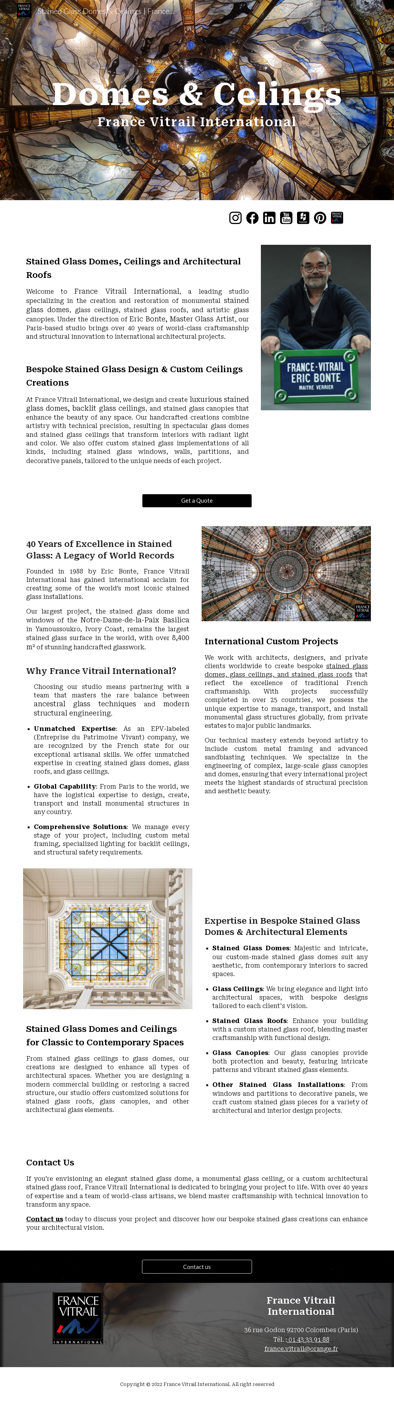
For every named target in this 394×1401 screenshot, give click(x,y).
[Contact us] (197, 1267)
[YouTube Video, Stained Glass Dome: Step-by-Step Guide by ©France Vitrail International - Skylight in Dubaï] (286, 855)
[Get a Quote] (197, 500)
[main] (197, 100)
